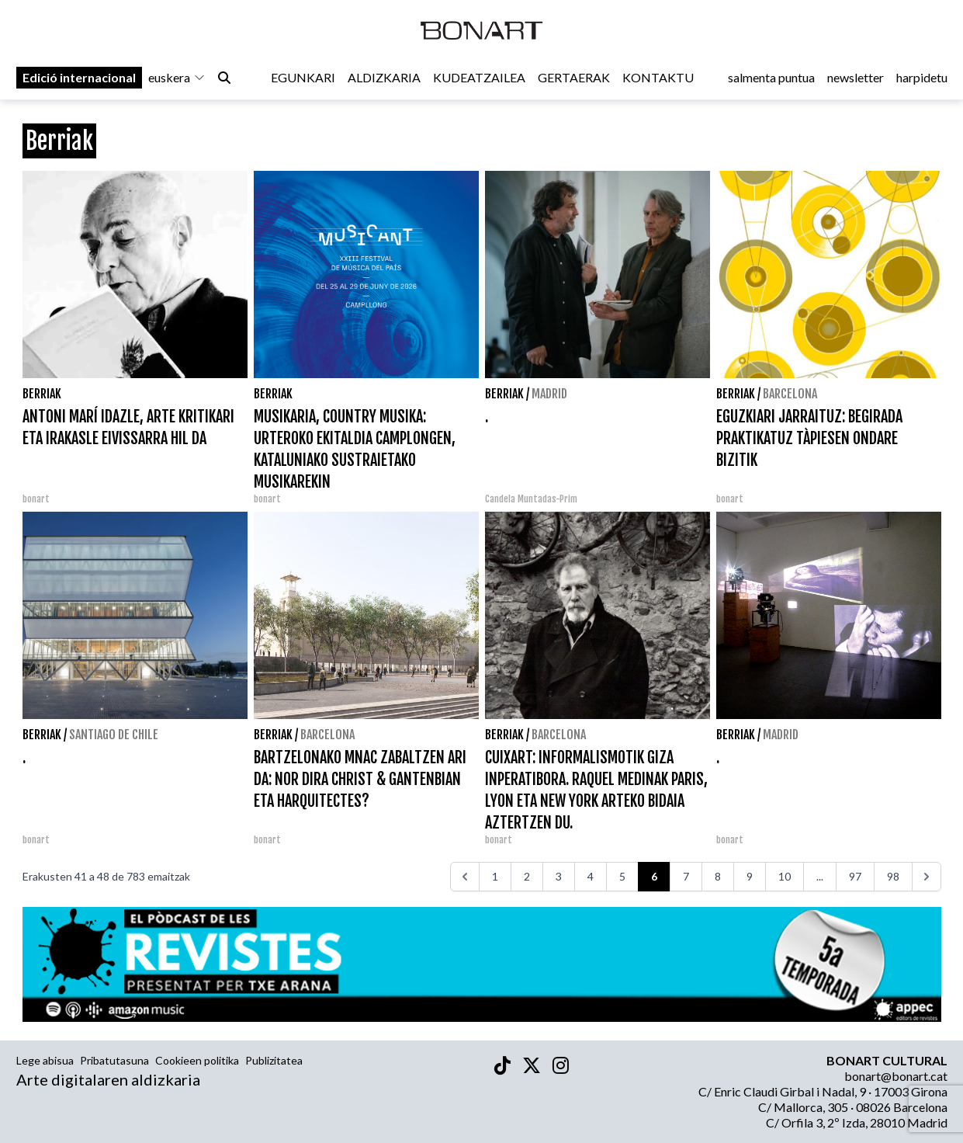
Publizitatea (274, 1060)
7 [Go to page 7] (686, 876)
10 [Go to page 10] (784, 876)
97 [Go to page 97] (855, 876)
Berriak (42, 393)
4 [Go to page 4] (590, 876)
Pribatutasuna (114, 1060)
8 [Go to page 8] (718, 876)
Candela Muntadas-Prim (531, 499)
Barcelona (790, 393)
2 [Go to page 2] (527, 876)
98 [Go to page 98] (893, 876)
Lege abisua (45, 1060)
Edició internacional (79, 78)
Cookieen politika (197, 1060)
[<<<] (465, 876)
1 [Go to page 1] (495, 876)
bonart (36, 499)
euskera (177, 78)
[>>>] (926, 876)
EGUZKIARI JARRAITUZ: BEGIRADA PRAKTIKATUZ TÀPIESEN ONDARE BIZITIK (809, 438)
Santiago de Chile (113, 734)
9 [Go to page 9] (749, 876)
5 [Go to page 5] (622, 876)
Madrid (549, 393)
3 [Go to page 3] (559, 876)
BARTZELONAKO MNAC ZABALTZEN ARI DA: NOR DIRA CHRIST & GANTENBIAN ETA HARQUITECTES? (360, 779)
